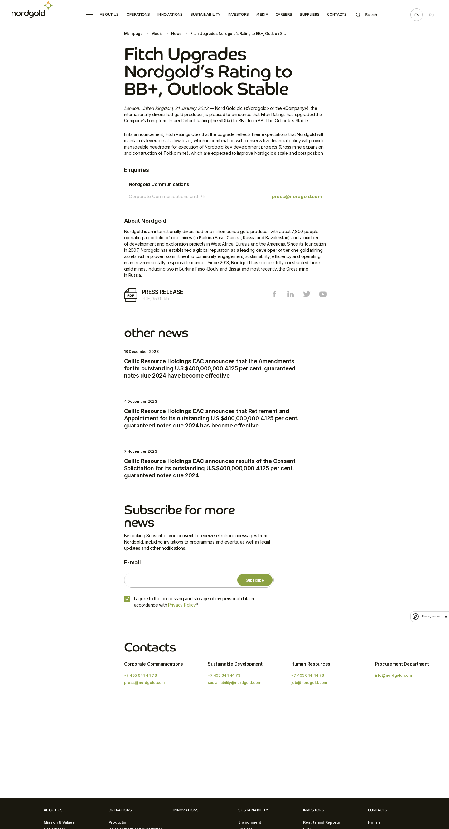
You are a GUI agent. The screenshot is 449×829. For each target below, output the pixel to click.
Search (366, 14)
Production (118, 822)
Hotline (374, 822)
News (176, 33)
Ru (431, 15)
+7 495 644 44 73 (140, 675)
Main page (133, 33)
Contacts (337, 14)
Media (262, 14)
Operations (138, 14)
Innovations (170, 14)
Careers (284, 14)
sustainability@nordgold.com (234, 682)
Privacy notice (431, 616)
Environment (249, 822)
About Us (109, 14)
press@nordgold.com (297, 196)
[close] (446, 616)
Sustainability (205, 14)
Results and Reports (321, 822)
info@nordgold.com (393, 675)
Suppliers (310, 14)
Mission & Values (59, 822)
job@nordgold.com (309, 682)
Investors (238, 14)
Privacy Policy (182, 604)
